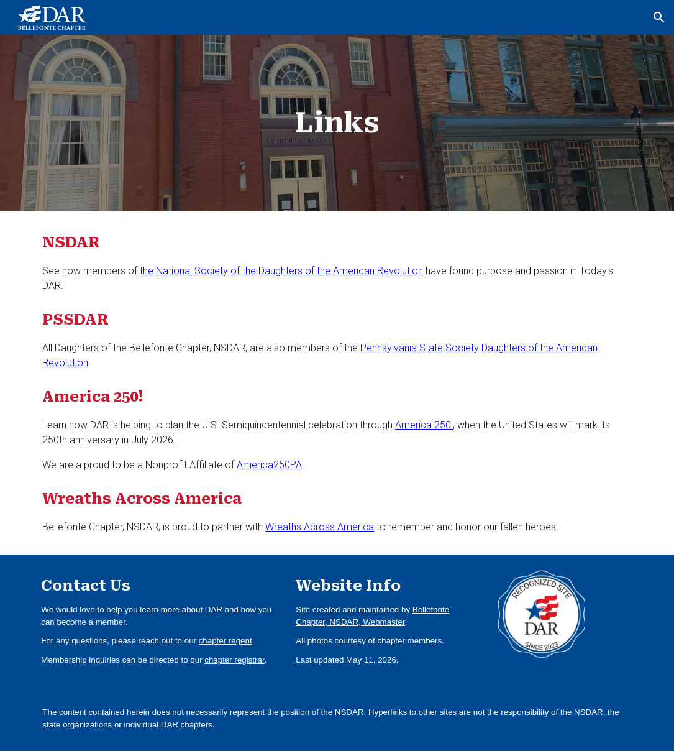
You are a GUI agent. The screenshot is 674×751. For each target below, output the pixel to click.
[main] (337, 123)
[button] (659, 17)
